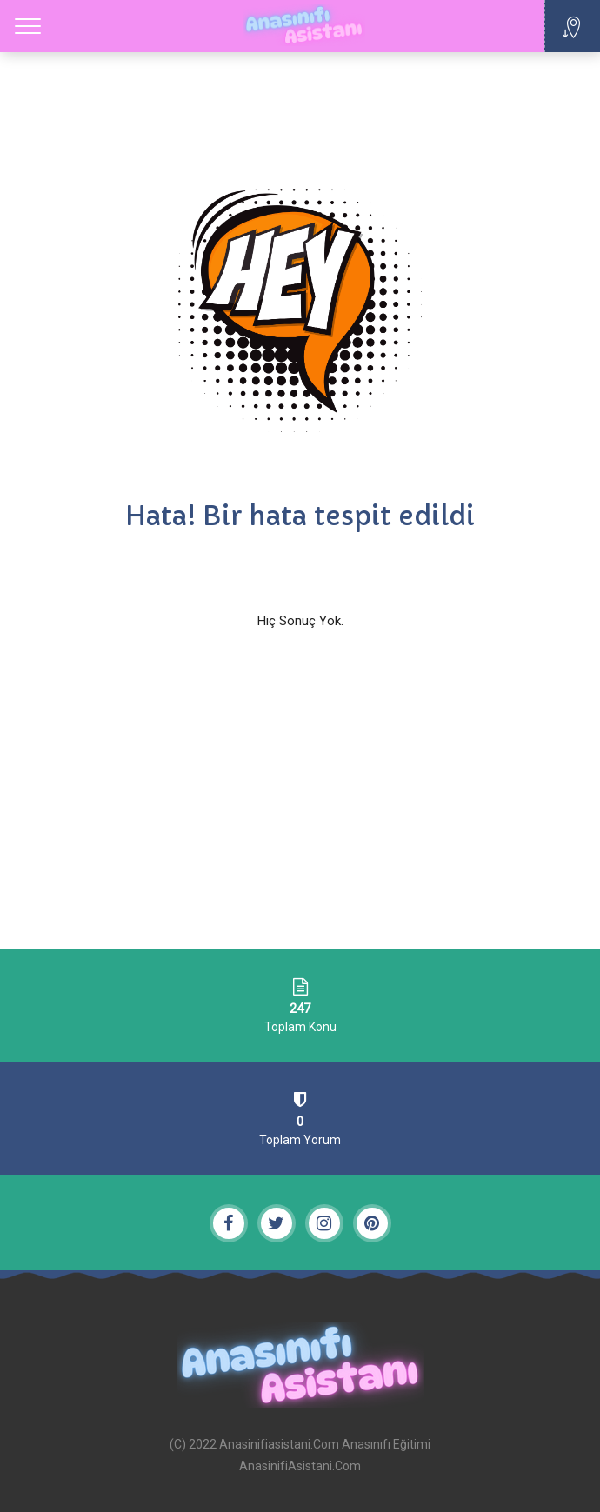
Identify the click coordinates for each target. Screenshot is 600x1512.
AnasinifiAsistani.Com (300, 1466)
